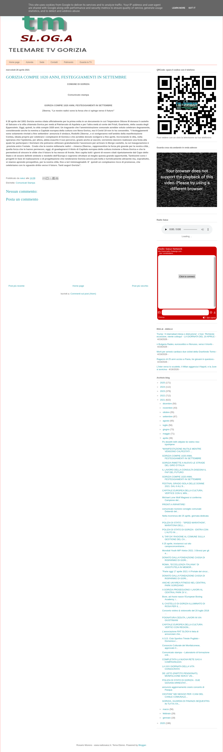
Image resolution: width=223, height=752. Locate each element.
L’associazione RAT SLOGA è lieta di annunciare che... (180, 632)
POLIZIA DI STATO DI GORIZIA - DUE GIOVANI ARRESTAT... (181, 681)
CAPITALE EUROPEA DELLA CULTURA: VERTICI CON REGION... (182, 626)
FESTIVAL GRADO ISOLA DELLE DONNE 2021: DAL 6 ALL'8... (183, 484)
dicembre (167, 403)
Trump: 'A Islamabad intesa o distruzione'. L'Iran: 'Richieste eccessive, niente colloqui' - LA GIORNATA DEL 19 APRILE (186, 335)
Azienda (29, 62)
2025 (163, 382)
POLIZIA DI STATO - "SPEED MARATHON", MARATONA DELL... (184, 524)
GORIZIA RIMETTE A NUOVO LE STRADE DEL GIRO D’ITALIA (183, 464)
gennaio (167, 717)
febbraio (167, 713)
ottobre (166, 412)
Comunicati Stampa (25, 182)
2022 (163, 395)
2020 (163, 723)
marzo (166, 709)
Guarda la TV (86, 62)
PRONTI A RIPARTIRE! (173, 504)
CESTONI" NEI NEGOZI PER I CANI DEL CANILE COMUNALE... (182, 695)
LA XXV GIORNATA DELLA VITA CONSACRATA (178, 667)
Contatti (54, 62)
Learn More (178, 8)
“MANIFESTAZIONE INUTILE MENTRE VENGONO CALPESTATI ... (181, 450)
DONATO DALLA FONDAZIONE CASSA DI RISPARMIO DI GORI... (183, 558)
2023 (163, 391)
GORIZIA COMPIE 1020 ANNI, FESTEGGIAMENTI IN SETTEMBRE (181, 457)
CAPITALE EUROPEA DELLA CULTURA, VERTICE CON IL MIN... (182, 491)
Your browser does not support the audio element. (186, 229)
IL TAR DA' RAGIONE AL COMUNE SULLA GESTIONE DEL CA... (183, 538)
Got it (191, 8)
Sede (41, 62)
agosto (166, 420)
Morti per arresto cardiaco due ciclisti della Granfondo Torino (186, 351)
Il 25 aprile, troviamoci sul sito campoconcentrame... (176, 545)
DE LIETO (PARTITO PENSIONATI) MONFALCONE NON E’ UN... (179, 674)
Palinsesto (68, 62)
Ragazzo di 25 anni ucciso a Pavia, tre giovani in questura (185, 359)
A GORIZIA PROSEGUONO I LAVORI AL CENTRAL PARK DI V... (182, 591)
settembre (168, 416)
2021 (163, 400)
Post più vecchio (140, 286)
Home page (14, 62)
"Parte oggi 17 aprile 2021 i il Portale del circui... (185, 571)
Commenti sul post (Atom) (83, 293)
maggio (167, 433)
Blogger (142, 745)
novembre (168, 408)
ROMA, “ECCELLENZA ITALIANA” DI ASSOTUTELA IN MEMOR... (180, 565)
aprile (166, 438)
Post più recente (16, 286)
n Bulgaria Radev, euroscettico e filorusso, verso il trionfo (184, 344)
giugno (166, 429)
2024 (163, 387)
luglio (166, 425)
